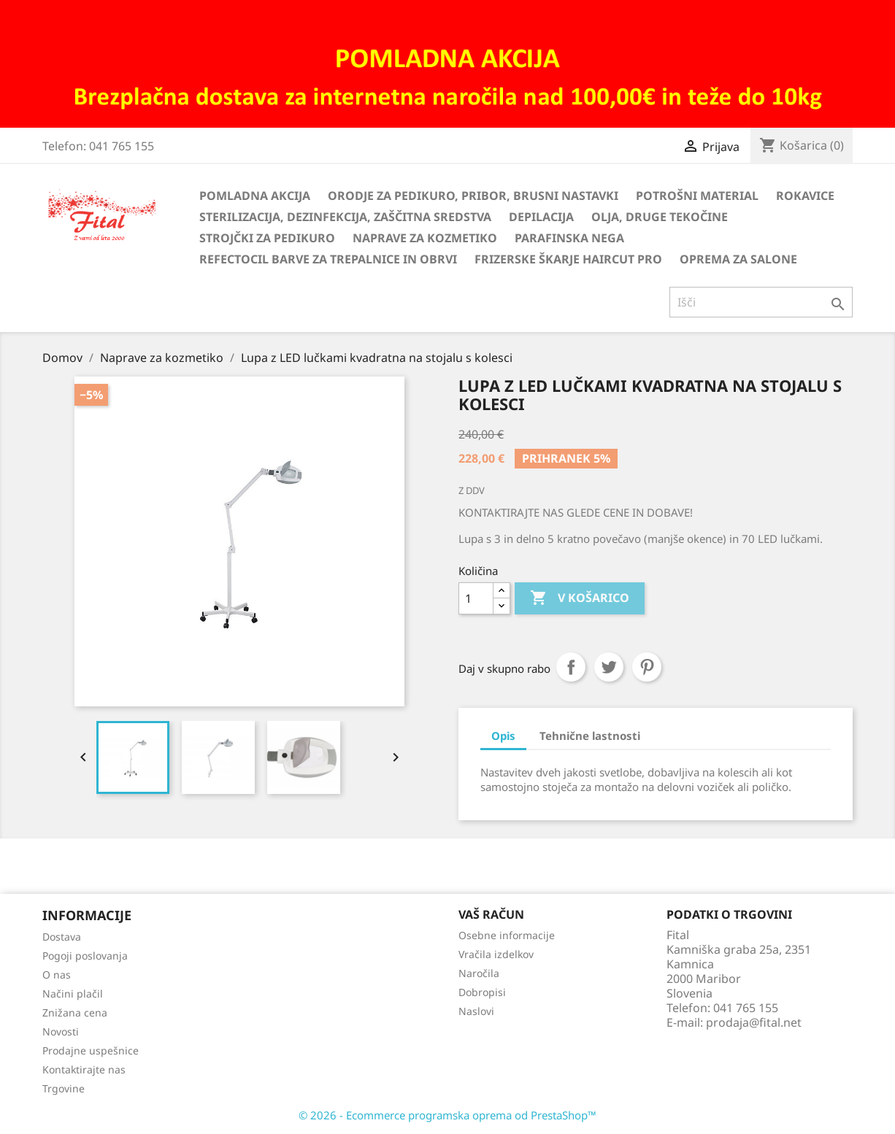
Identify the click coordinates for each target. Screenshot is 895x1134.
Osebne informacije (506, 935)
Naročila (478, 973)
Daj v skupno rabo (570, 667)
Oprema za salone (738, 259)
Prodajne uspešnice (90, 1050)
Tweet (608, 667)
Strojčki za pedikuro (267, 238)
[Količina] (475, 598)
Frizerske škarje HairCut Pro (568, 259)
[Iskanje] (761, 302)
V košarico (579, 598)
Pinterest (646, 667)
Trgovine (63, 1088)
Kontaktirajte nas (84, 1069)
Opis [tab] (503, 735)
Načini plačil (72, 993)
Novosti (60, 1031)
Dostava (61, 937)
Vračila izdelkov (496, 954)
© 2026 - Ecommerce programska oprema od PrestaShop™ (447, 1115)
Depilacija (541, 217)
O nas (56, 974)
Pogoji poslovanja (85, 956)
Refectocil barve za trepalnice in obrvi (328, 259)
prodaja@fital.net (754, 1022)
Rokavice (805, 196)
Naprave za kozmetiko (425, 238)
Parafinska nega (569, 238)
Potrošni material (697, 196)
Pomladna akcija (254, 196)
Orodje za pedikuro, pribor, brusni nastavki (473, 196)
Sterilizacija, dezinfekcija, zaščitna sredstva (345, 217)
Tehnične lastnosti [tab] (589, 735)
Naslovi (476, 1011)
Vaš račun (491, 914)
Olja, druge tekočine (659, 217)
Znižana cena (74, 1012)
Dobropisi (482, 992)
